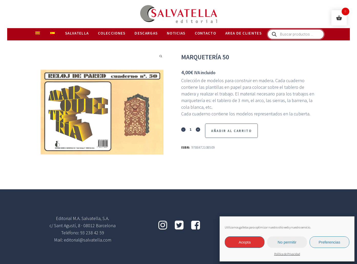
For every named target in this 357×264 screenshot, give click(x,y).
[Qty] (191, 129)
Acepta (245, 242)
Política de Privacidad (287, 254)
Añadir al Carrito (231, 131)
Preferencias (329, 242)
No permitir (287, 242)
